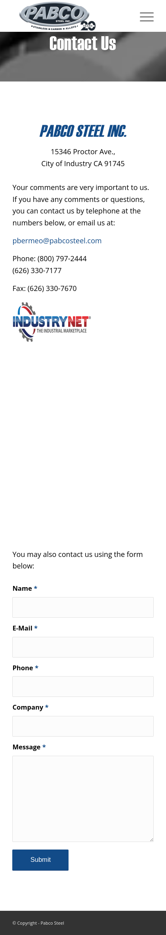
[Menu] (143, 16)
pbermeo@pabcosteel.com (56, 240)
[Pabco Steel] (68, 16)
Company (30, 707)
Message (29, 746)
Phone (25, 667)
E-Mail (25, 627)
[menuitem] (143, 16)
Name (24, 588)
